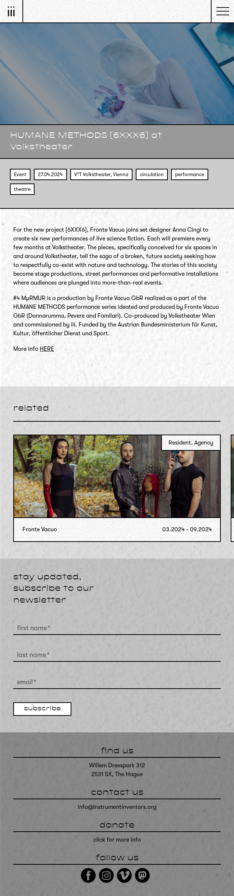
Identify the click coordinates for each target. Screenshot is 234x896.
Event (20, 174)
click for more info (117, 839)
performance (189, 174)
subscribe (42, 709)
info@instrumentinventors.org (117, 807)
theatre (22, 189)
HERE (47, 349)
